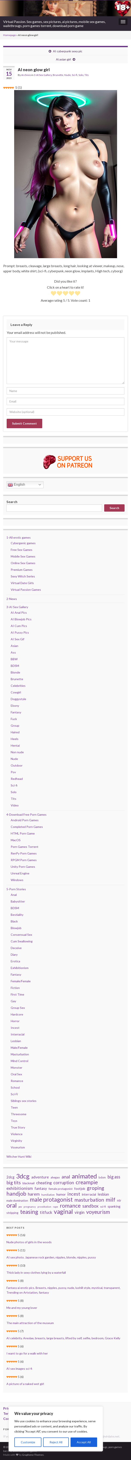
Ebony (15, 705)
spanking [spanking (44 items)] (114, 1206)
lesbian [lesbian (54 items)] (103, 1194)
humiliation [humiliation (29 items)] (48, 1194)
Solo (80, 75)
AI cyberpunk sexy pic (67, 51)
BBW (14, 659)
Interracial (17, 1034)
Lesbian (16, 1041)
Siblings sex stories (23, 1101)
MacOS (16, 840)
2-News (11, 599)
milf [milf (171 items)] (110, 1199)
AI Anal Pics (19, 612)
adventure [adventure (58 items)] (40, 1177)
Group (15, 725)
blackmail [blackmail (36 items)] (29, 1183)
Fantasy (16, 712)
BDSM (15, 665)
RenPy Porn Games (24, 853)
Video (15, 805)
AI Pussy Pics (20, 632)
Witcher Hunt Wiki (18, 1156)
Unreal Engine (20, 873)
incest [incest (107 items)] (74, 1194)
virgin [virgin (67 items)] (79, 1212)
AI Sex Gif (17, 639)
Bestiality (17, 914)
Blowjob (16, 928)
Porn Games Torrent (24, 846)
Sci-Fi (14, 1094)
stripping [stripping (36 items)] (12, 1212)
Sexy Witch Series (23, 576)
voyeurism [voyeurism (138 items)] (98, 1212)
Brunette (58, 75)
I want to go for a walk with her (27, 1353)
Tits (86, 75)
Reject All (56, 1442)
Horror (15, 1021)
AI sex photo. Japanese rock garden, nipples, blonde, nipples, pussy (51, 1257)
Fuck (14, 719)
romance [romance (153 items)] (70, 1205)
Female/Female (21, 981)
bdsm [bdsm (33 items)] (102, 1177)
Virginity (16, 1140)
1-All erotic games (18, 537)
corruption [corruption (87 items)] (63, 1182)
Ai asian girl (63, 59)
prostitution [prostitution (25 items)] (44, 1206)
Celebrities (18, 685)
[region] (56, 1428)
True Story (18, 1127)
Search (11, 502)
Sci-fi (74, 75)
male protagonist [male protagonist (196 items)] (51, 1199)
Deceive (16, 948)
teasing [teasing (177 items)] (29, 1211)
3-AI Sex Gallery (43, 75)
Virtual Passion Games (26, 589)
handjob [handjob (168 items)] (16, 1193)
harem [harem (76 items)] (34, 1194)
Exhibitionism (20, 968)
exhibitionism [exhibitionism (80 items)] (19, 1188)
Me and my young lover (21, 1307)
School (15, 1087)
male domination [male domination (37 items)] (17, 1200)
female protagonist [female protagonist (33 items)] (60, 1188)
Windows (17, 880)
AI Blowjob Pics (21, 619)
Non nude (17, 752)
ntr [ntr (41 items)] (119, 1200)
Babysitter (18, 901)
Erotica (15, 961)
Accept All (84, 1442)
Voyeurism (18, 1147)
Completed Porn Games (27, 827)
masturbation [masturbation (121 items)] (89, 1199)
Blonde (15, 672)
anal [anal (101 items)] (66, 1176)
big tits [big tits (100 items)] (13, 1182)
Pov (13, 772)
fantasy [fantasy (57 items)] (41, 1188)
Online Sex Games (23, 563)
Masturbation (20, 1054)
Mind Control (19, 1061)
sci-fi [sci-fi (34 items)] (103, 1206)
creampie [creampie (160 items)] (87, 1182)
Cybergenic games (23, 543)
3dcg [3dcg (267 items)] (23, 1176)
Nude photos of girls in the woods (29, 1242)
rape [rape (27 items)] (55, 1206)
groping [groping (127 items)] (95, 1188)
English (16, 484)
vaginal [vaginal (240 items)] (63, 1211)
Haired (15, 732)
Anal (14, 894)
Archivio (26, 75)
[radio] (53, 294)
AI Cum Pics (19, 626)
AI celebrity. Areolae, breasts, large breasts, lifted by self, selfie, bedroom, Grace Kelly (63, 1338)
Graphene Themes (33, 1454)
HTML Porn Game (23, 833)
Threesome (18, 1114)
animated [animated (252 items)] (84, 1176)
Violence (17, 1134)
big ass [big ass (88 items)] (113, 1176)
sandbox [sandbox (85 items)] (90, 1206)
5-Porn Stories (16, 889)
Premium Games (22, 569)
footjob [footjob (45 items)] (79, 1188)
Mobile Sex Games (23, 556)
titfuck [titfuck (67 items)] (46, 1212)
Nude (67, 75)
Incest (15, 1027)
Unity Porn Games (23, 866)
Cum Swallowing (22, 941)
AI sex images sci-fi (19, 1368)
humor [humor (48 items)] (61, 1194)
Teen (14, 1107)
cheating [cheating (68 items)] (44, 1182)
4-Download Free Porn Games (26, 814)
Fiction (15, 988)
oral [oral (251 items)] (11, 1205)
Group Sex (18, 1007)
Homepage (9, 35)
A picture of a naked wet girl (25, 1384)
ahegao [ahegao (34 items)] (55, 1177)
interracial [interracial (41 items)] (89, 1194)
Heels (14, 739)
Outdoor (17, 765)
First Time (17, 994)
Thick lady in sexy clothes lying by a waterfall (36, 1272)
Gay (13, 1001)
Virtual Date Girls (22, 583)
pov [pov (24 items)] (20, 1206)
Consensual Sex (21, 934)
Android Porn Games (25, 820)
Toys (14, 1120)
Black (14, 921)
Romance (17, 1081)
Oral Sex (16, 1074)
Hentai (15, 745)
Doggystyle (18, 699)
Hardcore (17, 1014)
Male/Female (19, 1047)
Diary (14, 954)
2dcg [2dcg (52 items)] (10, 1177)
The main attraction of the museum (30, 1323)
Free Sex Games (21, 549)
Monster (16, 1067)
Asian (14, 646)
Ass (13, 652)
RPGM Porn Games (24, 860)
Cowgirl (16, 692)
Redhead (17, 778)
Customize (28, 1442)
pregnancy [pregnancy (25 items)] (30, 1206)
